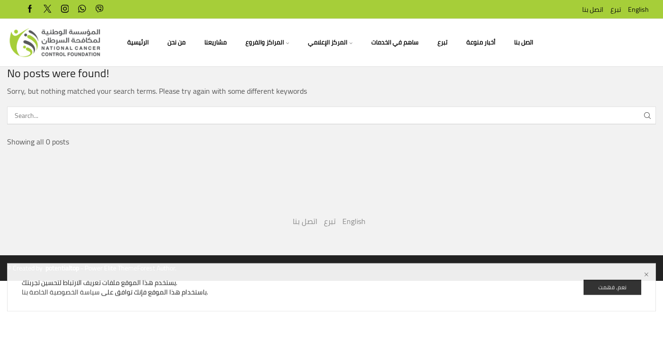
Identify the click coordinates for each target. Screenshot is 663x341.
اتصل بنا (592, 9)
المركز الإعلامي (330, 42)
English (638, 9)
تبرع (616, 9)
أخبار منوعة (480, 42)
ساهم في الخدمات (395, 42)
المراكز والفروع (267, 42)
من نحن (176, 42)
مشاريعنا (215, 42)
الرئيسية (137, 42)
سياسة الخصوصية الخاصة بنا (61, 300)
